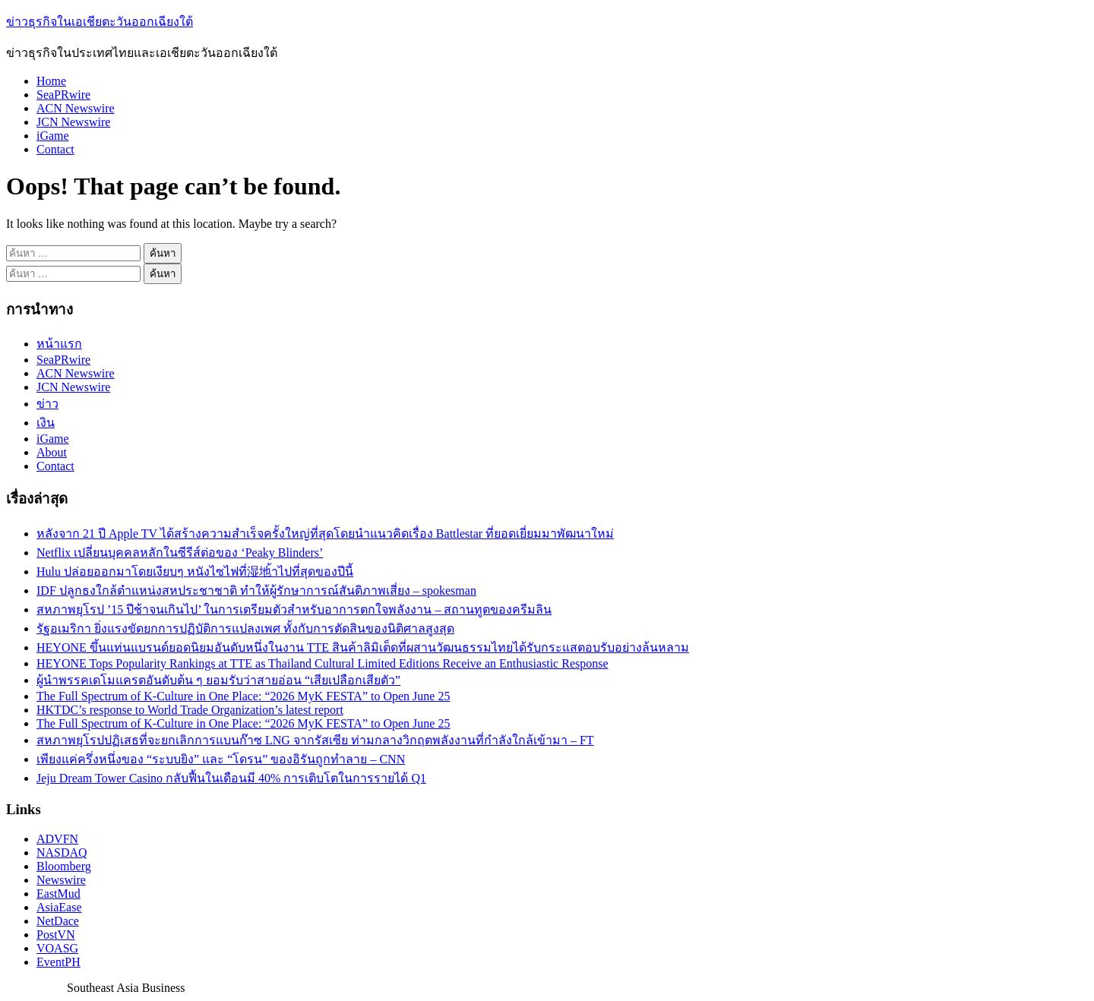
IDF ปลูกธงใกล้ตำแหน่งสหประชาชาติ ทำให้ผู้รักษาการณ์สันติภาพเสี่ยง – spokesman (256, 590)
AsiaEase (59, 907)
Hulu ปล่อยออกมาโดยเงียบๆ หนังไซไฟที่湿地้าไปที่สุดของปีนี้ (194, 571)
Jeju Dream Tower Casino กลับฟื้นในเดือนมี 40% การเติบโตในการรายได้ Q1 (231, 778)
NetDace (57, 920)
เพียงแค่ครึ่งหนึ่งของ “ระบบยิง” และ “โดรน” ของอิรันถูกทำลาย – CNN (220, 759)
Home (51, 80)
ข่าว (47, 403)
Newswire (61, 879)
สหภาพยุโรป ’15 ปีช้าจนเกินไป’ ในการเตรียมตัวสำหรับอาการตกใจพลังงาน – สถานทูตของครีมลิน (294, 609)
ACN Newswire (75, 108)
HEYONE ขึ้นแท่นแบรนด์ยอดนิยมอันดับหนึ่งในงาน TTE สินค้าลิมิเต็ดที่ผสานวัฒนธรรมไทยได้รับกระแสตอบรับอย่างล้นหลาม (362, 647)
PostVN (55, 934)
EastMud (58, 893)
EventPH (58, 961)
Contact (55, 149)
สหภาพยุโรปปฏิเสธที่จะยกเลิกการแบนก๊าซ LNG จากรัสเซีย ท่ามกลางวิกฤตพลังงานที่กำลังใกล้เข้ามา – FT (315, 740)
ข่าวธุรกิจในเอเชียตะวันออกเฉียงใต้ (99, 21)
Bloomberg (63, 866)
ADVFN (57, 838)
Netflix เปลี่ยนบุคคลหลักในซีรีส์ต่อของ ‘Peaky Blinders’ (179, 552)
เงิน (45, 422)
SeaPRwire (63, 94)
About (51, 452)
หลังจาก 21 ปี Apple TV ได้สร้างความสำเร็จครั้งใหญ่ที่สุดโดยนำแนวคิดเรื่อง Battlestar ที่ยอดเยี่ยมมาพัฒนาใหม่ (325, 533)
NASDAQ (61, 852)
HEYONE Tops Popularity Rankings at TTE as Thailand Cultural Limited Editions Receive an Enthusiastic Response (322, 663)
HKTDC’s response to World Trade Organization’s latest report (189, 709)
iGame (52, 135)
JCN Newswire (73, 121)
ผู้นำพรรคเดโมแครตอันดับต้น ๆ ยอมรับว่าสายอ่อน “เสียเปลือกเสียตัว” (218, 680)
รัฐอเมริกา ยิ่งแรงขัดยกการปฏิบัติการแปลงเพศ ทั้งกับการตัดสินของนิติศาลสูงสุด (245, 628)
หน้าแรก (59, 343)
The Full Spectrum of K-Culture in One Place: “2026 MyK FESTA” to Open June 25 (243, 696)
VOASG (57, 948)
